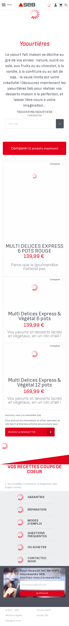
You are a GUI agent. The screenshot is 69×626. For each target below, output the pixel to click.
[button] (55, 4)
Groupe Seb (42, 615)
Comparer (55, 163)
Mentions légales (13, 615)
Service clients (43, 610)
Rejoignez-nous (13, 620)
